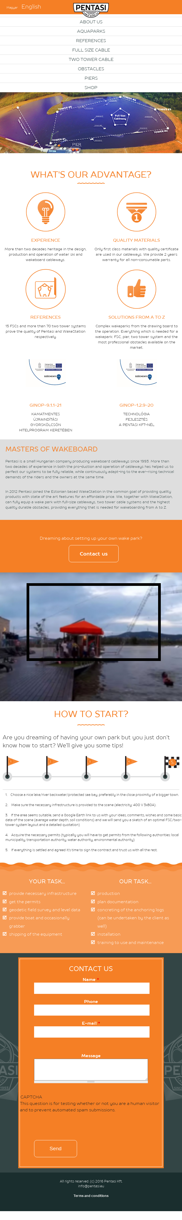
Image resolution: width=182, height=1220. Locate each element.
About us (91, 21)
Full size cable (91, 49)
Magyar (12, 7)
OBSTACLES (91, 68)
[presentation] (56, 1127)
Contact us (94, 554)
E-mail (91, 1023)
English (31, 6)
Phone (91, 1001)
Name (91, 979)
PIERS (91, 78)
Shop (91, 87)
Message (91, 1055)
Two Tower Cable (91, 59)
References (91, 40)
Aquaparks (91, 31)
